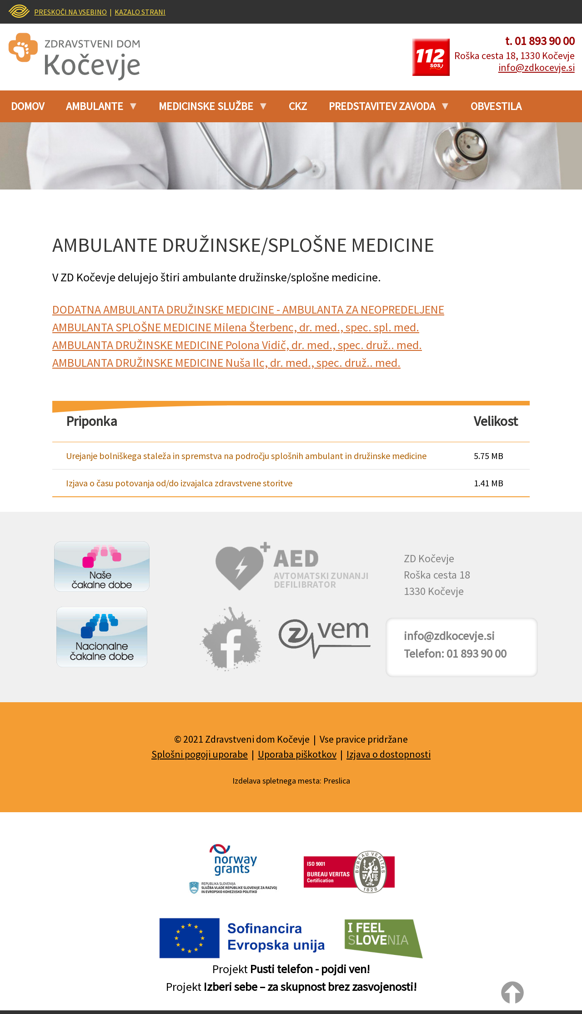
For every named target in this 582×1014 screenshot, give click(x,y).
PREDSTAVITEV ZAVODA (385, 109)
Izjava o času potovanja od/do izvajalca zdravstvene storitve (179, 483)
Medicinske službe (209, 109)
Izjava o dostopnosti (388, 754)
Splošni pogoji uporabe (199, 754)
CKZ (298, 106)
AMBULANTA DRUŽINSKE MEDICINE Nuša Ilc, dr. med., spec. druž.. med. (226, 362)
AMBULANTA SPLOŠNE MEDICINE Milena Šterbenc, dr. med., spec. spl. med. (235, 327)
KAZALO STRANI (140, 11)
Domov (27, 106)
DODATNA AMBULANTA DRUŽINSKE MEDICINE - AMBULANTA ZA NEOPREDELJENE (248, 309)
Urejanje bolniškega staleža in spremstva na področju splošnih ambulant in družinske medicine (246, 455)
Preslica (336, 780)
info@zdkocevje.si (536, 67)
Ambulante (97, 109)
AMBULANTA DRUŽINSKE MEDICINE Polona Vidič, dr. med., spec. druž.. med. (237, 344)
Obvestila (496, 106)
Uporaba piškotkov (297, 754)
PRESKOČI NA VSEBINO (70, 11)
